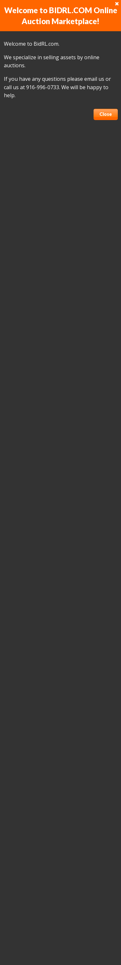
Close (105, 114)
